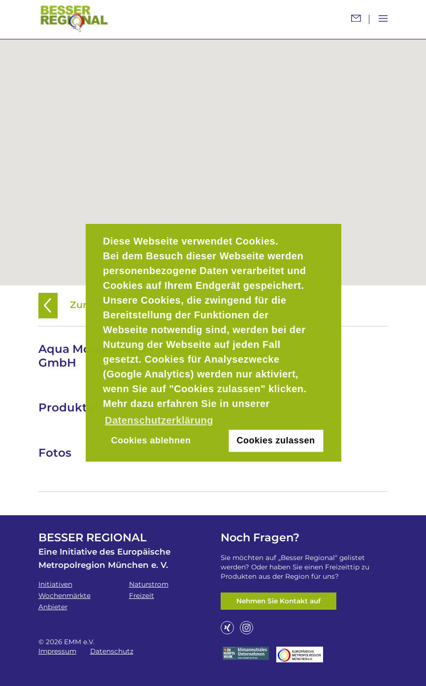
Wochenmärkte (64, 595)
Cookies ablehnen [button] (151, 441)
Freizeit (141, 595)
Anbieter (52, 607)
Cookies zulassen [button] (276, 441)
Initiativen (55, 584)
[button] (213, 156)
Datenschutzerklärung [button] (159, 420)
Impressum (57, 651)
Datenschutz (111, 651)
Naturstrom (148, 584)
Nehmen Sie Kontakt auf (278, 601)
